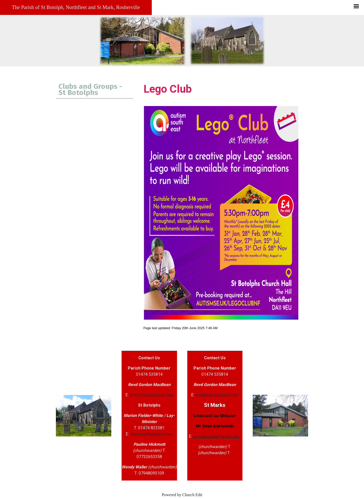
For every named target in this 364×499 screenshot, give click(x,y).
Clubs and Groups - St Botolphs (90, 89)
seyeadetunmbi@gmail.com (216, 436)
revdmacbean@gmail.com (151, 395)
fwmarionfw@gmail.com (152, 434)
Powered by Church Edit (182, 495)
